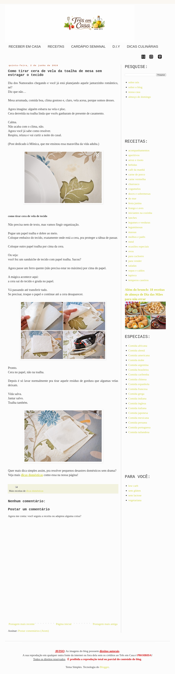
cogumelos (134, 188)
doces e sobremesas (139, 193)
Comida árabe (136, 360)
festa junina (135, 203)
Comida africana (137, 345)
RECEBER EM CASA (25, 46)
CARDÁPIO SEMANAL (88, 46)
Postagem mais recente (22, 624)
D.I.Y (116, 46)
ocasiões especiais (138, 246)
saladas (132, 265)
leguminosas (135, 227)
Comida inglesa (137, 403)
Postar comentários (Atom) (33, 630)
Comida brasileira (138, 369)
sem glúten (134, 490)
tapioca (132, 275)
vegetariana (134, 500)
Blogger (104, 667)
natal (131, 241)
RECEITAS (56, 46)
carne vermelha (137, 179)
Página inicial (63, 624)
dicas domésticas (34, 490)
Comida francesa (137, 389)
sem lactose (135, 495)
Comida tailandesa (138, 432)
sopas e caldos (136, 270)
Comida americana (139, 355)
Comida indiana (137, 398)
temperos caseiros (138, 280)
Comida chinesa (137, 379)
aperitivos (134, 155)
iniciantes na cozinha (140, 212)
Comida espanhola (138, 384)
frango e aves (135, 208)
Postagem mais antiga (105, 624)
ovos (131, 251)
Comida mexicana (138, 417)
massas (132, 232)
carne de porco (136, 174)
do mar (132, 198)
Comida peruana (137, 422)
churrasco (133, 184)
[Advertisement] (63, 598)
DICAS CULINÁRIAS (142, 46)
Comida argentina (138, 365)
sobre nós (133, 82)
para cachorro (136, 256)
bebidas (132, 164)
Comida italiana (137, 408)
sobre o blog (135, 87)
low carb (133, 485)
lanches (132, 217)
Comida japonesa (138, 412)
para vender (135, 260)
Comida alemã (136, 350)
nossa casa (134, 92)
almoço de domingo (139, 96)
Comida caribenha (138, 374)
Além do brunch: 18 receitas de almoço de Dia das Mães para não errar (145, 294)
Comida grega (136, 393)
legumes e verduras (139, 222)
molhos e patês (136, 236)
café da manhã (136, 169)
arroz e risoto (135, 160)
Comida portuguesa (139, 427)
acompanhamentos (139, 150)
